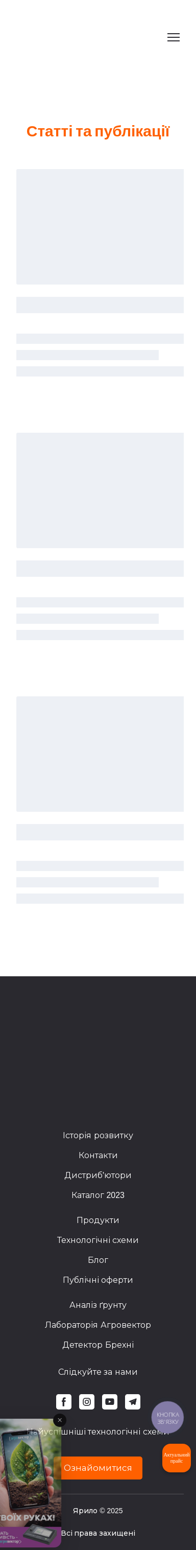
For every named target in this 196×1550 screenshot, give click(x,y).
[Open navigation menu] (173, 37)
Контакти (98, 1155)
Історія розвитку (98, 1135)
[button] (63, 1402)
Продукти (98, 1220)
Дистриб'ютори (98, 1175)
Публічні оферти (98, 1280)
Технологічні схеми (98, 1240)
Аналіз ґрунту (98, 1305)
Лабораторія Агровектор (98, 1325)
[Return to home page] (71, 37)
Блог (98, 1260)
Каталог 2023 (98, 1195)
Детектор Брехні (97, 1345)
